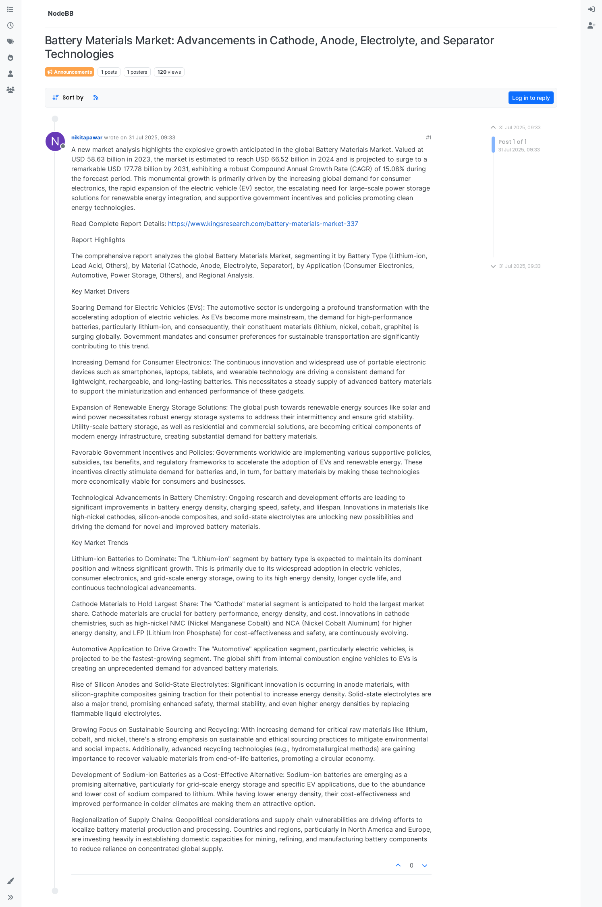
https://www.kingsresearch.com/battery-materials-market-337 (263, 224)
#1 (429, 137)
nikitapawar (86, 137)
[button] (10, 881)
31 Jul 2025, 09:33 (152, 137)
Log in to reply (531, 97)
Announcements (69, 72)
